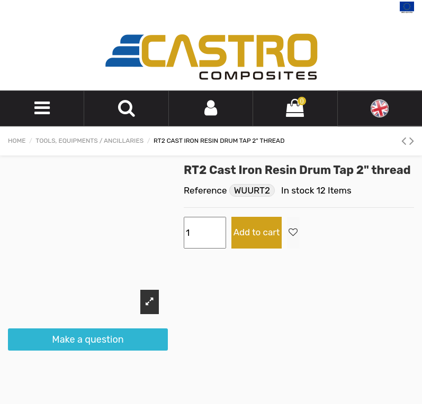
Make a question (87, 339)
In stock (297, 190)
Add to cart (257, 232)
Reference (205, 190)
